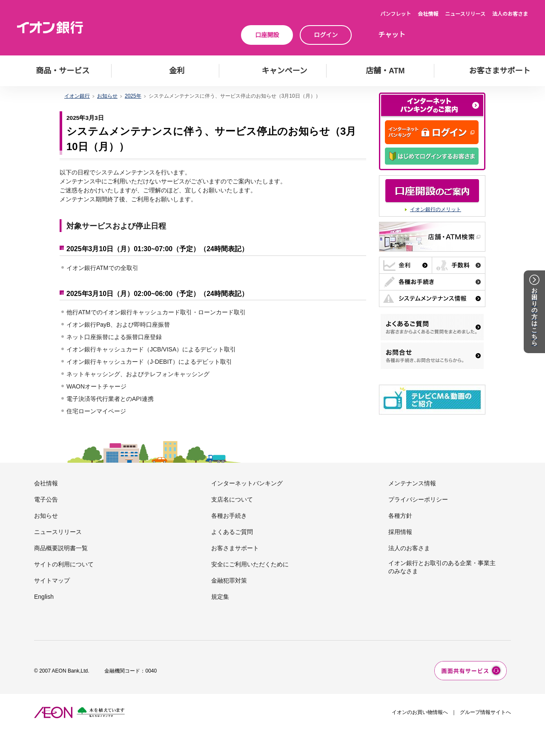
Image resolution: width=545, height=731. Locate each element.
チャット (391, 34)
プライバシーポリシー (418, 499)
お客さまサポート (235, 548)
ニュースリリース (465, 14)
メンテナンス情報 (412, 483)
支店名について (232, 499)
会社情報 (428, 14)
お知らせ (46, 515)
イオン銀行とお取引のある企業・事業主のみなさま (442, 567)
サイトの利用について (64, 564)
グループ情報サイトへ (485, 712)
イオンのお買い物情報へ (420, 712)
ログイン (326, 35)
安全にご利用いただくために (250, 564)
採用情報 (400, 531)
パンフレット (395, 14)
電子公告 (46, 499)
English (44, 596)
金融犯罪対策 (229, 580)
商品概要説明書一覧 (61, 548)
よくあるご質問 (232, 531)
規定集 (220, 596)
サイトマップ (52, 580)
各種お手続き (229, 515)
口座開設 (267, 35)
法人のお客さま (510, 14)
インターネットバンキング (247, 483)
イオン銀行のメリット (435, 209)
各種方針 (400, 515)
